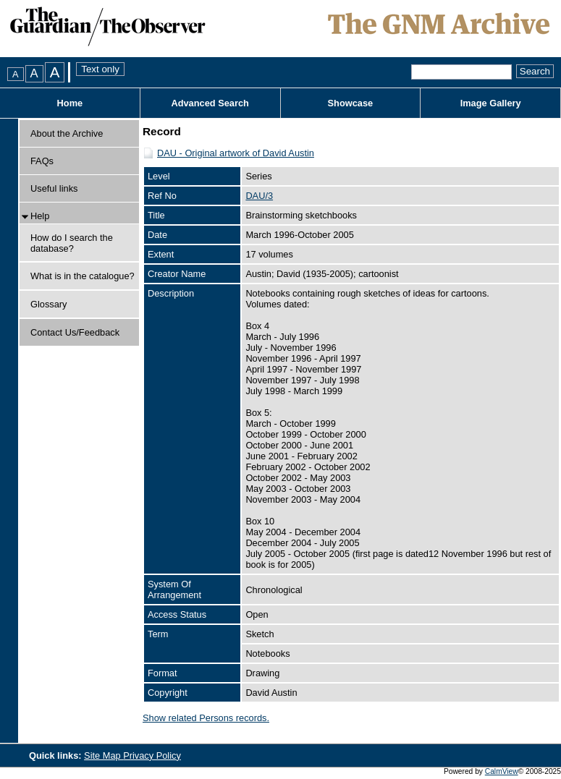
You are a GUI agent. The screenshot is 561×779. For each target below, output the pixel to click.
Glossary (48, 304)
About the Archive (66, 133)
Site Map (103, 755)
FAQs (42, 161)
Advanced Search (209, 103)
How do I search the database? (71, 243)
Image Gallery (490, 103)
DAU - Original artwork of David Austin (235, 153)
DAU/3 (259, 195)
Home (70, 103)
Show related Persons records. (206, 717)
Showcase (351, 103)
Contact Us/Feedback (74, 332)
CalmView (501, 771)
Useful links (53, 188)
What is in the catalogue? (82, 276)
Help (39, 215)
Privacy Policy (152, 755)
